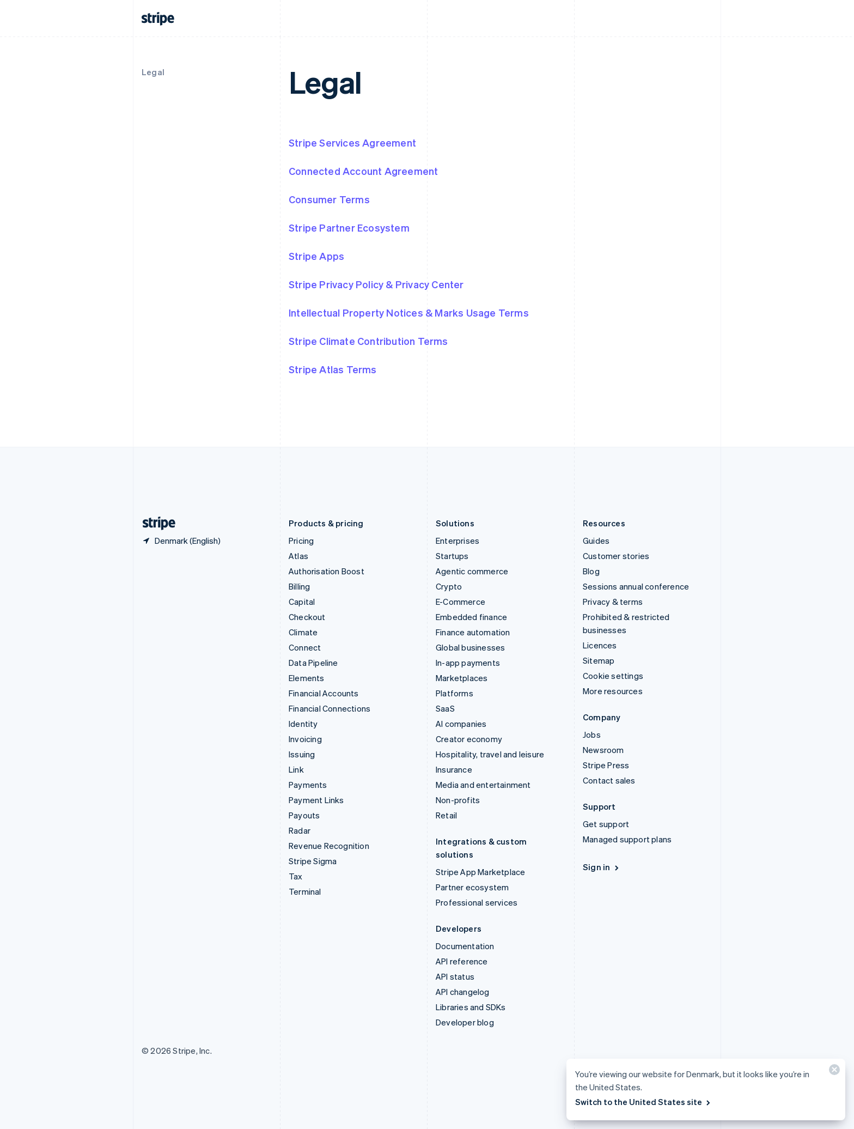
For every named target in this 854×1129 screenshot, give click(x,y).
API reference (462, 961)
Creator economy (469, 738)
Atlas (298, 555)
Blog (591, 571)
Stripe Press (606, 765)
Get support (606, 823)
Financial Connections (329, 708)
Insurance (454, 769)
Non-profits (458, 799)
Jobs (592, 734)
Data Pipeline (313, 662)
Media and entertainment (483, 784)
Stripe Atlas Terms (333, 369)
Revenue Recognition (329, 845)
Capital (302, 601)
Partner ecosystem (472, 887)
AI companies (461, 723)
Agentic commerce (472, 571)
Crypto (449, 586)
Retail (446, 815)
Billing (299, 586)
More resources (613, 690)
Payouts (304, 815)
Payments (308, 784)
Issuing (302, 754)
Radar (299, 830)
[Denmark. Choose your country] (181, 540)
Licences (600, 645)
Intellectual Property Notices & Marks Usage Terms (409, 312)
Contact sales (609, 780)
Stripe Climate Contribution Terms (368, 341)
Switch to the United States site (643, 1101)
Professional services (476, 902)
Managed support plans (627, 839)
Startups (452, 555)
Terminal (305, 891)
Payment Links (316, 799)
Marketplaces (461, 677)
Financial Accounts (324, 693)
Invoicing (305, 738)
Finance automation (473, 632)
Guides (596, 540)
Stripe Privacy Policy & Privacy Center (376, 284)
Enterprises (457, 540)
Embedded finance (471, 616)
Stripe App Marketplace (480, 871)
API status (455, 976)
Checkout (307, 616)
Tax (296, 876)
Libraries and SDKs (471, 1006)
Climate (303, 632)
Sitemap (598, 660)
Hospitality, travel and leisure (490, 754)
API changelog (463, 991)
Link (296, 769)
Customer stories (616, 555)
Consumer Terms (329, 199)
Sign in (601, 866)
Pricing (301, 540)
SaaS (445, 708)
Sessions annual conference (636, 586)
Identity (303, 723)
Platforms (454, 693)
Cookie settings (613, 675)
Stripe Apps (316, 256)
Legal (153, 71)
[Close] (832, 1072)
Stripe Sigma (313, 860)
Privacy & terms (613, 601)
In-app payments (468, 662)
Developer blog (465, 1022)
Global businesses (470, 647)
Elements (307, 677)
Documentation (465, 945)
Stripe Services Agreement (352, 142)
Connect (305, 647)
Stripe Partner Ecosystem (349, 227)
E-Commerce (460, 601)
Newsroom (603, 749)
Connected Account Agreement (363, 171)
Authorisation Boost (326, 571)
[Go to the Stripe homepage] (155, 523)
